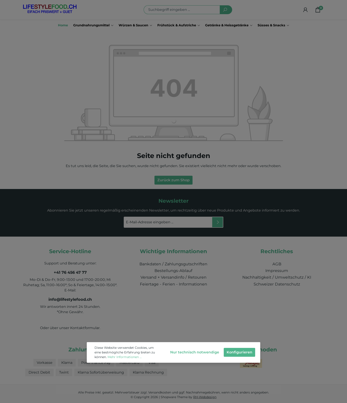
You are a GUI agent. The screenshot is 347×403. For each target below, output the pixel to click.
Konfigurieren (239, 352)
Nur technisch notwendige (194, 352)
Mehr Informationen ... (125, 357)
